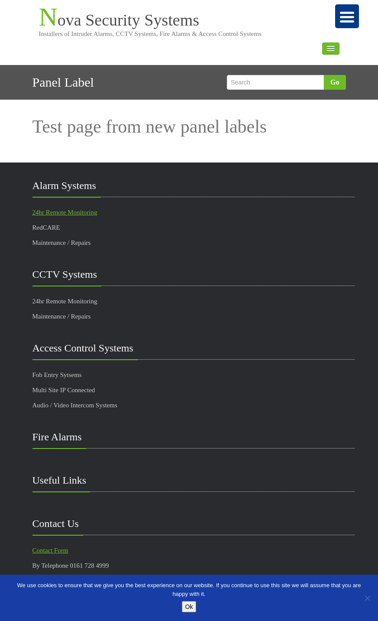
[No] (367, 598)
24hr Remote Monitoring (64, 212)
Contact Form (50, 550)
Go (334, 82)
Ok (189, 606)
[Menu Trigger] (347, 16)
